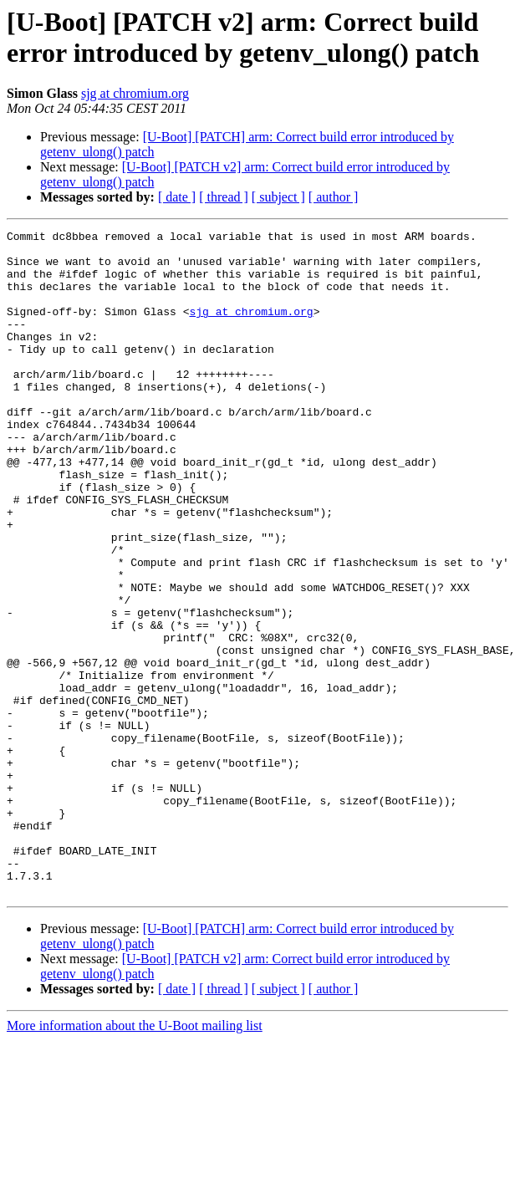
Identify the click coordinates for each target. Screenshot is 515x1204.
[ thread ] (223, 197)
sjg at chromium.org (135, 93)
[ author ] (333, 197)
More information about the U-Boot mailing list (135, 1158)
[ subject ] (278, 197)
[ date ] (177, 197)
